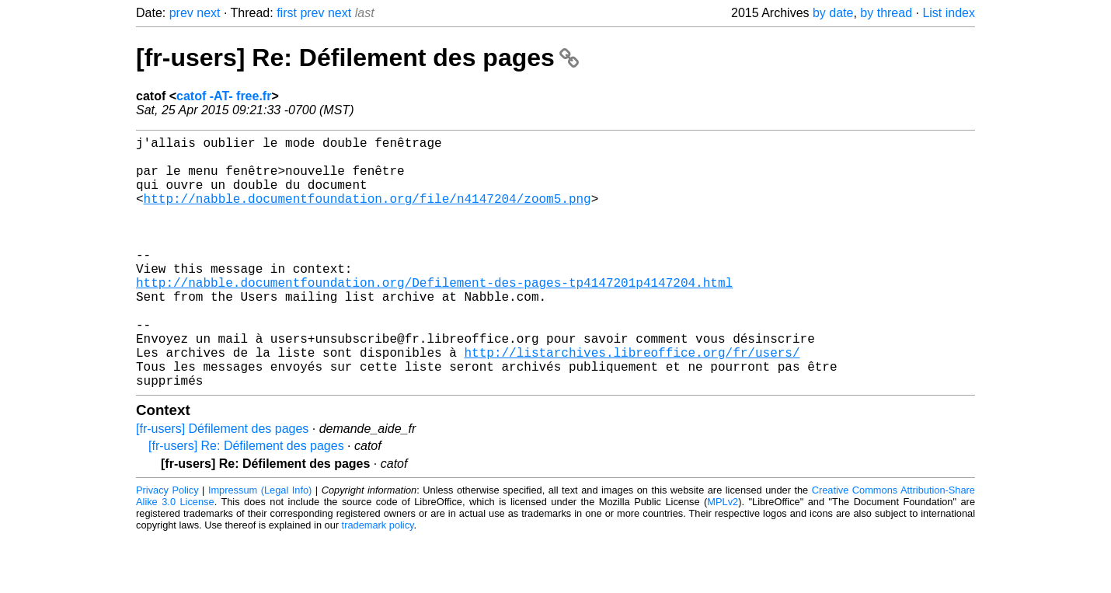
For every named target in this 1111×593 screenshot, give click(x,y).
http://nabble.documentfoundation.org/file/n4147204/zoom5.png (367, 213)
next (208, 12)
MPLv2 (722, 557)
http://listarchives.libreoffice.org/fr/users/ (631, 401)
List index (948, 12)
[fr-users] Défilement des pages (222, 484)
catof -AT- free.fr (223, 96)
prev (181, 12)
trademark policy (378, 581)
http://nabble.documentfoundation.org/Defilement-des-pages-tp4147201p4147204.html (434, 316)
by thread (886, 12)
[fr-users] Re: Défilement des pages (357, 58)
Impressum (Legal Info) (260, 546)
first (287, 12)
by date (833, 12)
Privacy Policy (167, 546)
